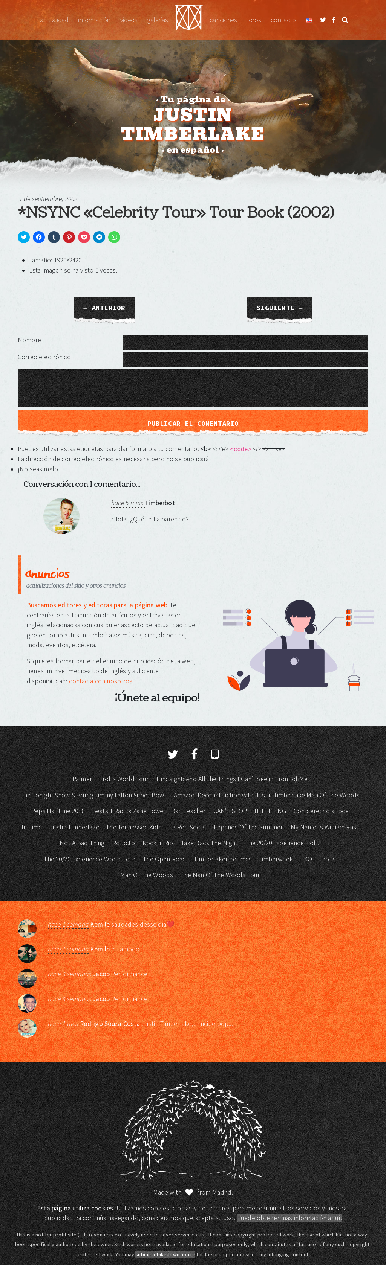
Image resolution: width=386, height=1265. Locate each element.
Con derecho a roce (321, 811)
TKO (306, 859)
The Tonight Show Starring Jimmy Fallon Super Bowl (93, 795)
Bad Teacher (188, 811)
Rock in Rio (157, 843)
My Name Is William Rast (324, 827)
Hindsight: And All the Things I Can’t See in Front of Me (232, 779)
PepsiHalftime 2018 (57, 811)
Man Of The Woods (146, 875)
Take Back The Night (209, 843)
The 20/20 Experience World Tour (89, 859)
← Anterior (104, 308)
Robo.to (123, 843)
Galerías (157, 20)
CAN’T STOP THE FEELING (249, 811)
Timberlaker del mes (223, 859)
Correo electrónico (44, 357)
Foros (254, 20)
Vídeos (128, 20)
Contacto (283, 20)
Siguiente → (280, 308)
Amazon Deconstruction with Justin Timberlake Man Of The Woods (267, 795)
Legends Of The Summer (248, 827)
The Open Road (164, 859)
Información (94, 20)
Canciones (223, 20)
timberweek (276, 859)
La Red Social (187, 827)
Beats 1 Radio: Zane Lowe (128, 811)
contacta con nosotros (100, 681)
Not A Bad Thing (82, 843)
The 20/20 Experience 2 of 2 (282, 843)
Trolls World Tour (124, 779)
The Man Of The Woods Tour (220, 875)
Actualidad (54, 20)
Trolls (328, 859)
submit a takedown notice (165, 1254)
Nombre (29, 340)
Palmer (82, 779)
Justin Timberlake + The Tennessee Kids (105, 827)
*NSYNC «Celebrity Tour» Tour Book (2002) (176, 212)
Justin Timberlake (189, 20)
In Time (31, 827)
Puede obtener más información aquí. (289, 1218)
